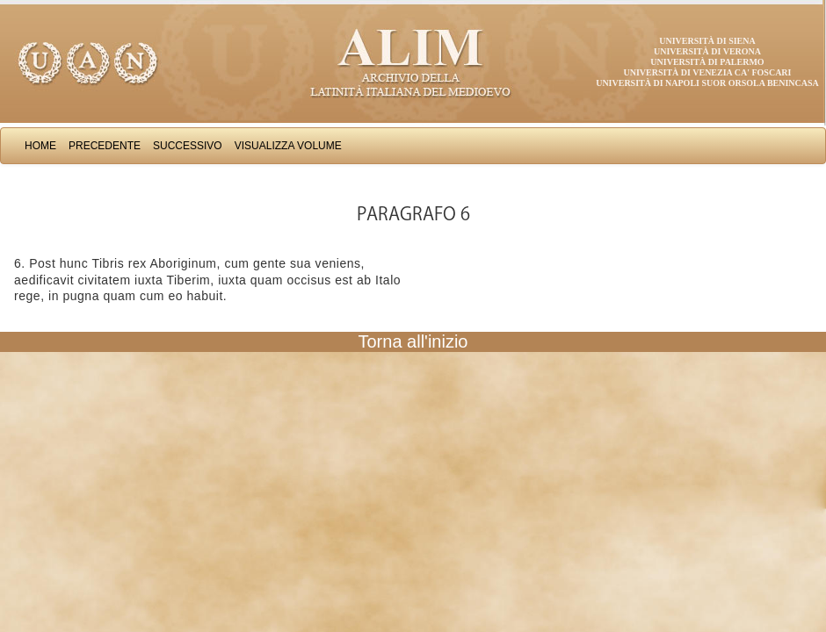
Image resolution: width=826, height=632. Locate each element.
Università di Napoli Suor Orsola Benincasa (707, 83)
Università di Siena (707, 41)
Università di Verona (707, 51)
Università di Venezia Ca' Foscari (708, 72)
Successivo (187, 146)
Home (40, 146)
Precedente (105, 146)
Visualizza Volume (288, 146)
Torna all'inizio (413, 341)
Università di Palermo (707, 62)
